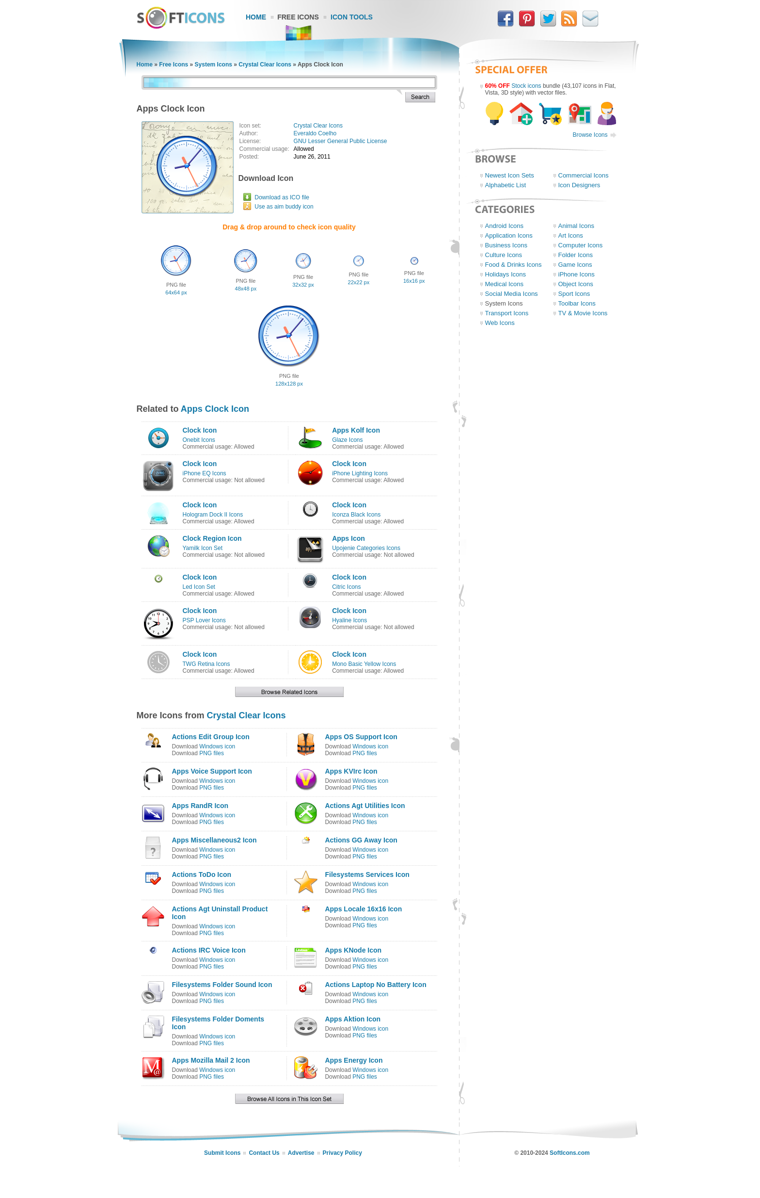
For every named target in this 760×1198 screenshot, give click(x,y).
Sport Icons (574, 293)
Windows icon (217, 746)
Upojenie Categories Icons (366, 548)
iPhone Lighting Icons (360, 473)
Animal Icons (576, 225)
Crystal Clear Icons (264, 64)
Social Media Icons (511, 293)
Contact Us (264, 1152)
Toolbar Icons (577, 303)
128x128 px (289, 384)
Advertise (301, 1152)
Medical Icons (504, 284)
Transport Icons (507, 313)
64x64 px (176, 292)
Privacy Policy (342, 1152)
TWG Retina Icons (206, 664)
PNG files (211, 753)
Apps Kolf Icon (356, 430)
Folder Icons (575, 255)
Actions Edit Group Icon (211, 737)
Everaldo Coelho (315, 133)
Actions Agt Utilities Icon (365, 805)
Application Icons (509, 235)
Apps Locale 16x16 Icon (363, 909)
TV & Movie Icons (583, 313)
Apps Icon (348, 538)
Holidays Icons (505, 274)
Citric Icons (346, 586)
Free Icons (298, 17)
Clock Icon (200, 430)
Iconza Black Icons (356, 514)
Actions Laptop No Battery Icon (375, 984)
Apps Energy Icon (353, 1060)
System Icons (213, 64)
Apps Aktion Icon (352, 1019)
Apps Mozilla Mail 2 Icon (211, 1060)
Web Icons (500, 322)
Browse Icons (589, 134)
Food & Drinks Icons (513, 264)
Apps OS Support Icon (361, 737)
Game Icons (575, 264)
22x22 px (359, 282)
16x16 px (414, 281)
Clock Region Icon (212, 538)
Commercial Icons (583, 175)
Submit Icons (222, 1152)
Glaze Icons (347, 440)
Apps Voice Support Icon (212, 771)
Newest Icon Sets (509, 175)
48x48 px (246, 288)
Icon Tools (352, 17)
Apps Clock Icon (215, 409)
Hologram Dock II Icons (213, 514)
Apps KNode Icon (353, 950)
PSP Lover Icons (204, 620)
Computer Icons (580, 245)
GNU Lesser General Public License (340, 141)
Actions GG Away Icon (361, 840)
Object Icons (575, 284)
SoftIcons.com (570, 1152)
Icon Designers (579, 185)
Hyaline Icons (349, 620)
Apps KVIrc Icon (351, 771)
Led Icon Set (199, 586)
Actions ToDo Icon (202, 874)
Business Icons (506, 245)
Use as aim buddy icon (283, 206)
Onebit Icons (199, 440)
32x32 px (303, 285)
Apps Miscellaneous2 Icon (214, 840)
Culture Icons (503, 255)
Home (256, 17)
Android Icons (504, 225)
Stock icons (526, 85)
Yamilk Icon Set (202, 548)
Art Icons (570, 235)
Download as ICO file (281, 197)
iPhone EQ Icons (204, 473)
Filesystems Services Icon (367, 874)
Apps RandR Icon (200, 805)
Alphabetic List (505, 185)
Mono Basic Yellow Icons (364, 664)
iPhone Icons (576, 274)
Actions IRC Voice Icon (209, 950)
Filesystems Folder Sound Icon (222, 984)
